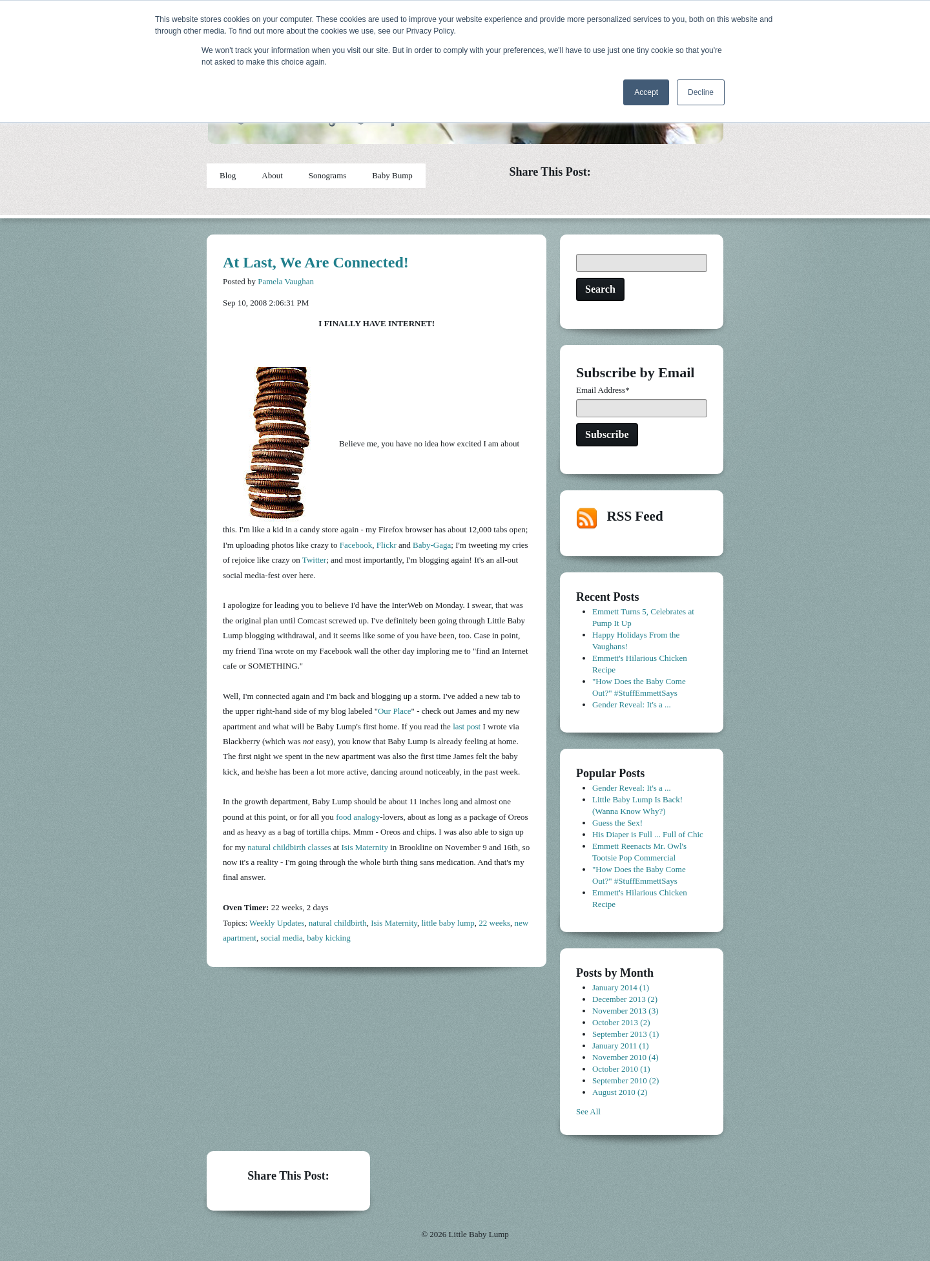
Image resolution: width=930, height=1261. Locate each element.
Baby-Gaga (432, 545)
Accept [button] (646, 92)
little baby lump (447, 923)
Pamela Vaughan (286, 281)
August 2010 (619, 1092)
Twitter (314, 560)
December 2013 (624, 999)
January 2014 (620, 987)
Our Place (394, 711)
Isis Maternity (364, 847)
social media (281, 938)
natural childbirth (338, 923)
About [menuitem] (272, 175)
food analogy (358, 817)
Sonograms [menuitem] (328, 175)
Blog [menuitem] (228, 175)
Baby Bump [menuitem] (392, 175)
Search (600, 289)
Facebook (356, 545)
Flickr (387, 545)
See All (588, 1111)
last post (466, 726)
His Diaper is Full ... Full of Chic (647, 834)
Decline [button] (701, 92)
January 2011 (620, 1045)
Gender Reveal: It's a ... (631, 704)
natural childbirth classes (289, 847)
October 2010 (621, 1069)
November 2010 (625, 1057)
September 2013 (625, 1034)
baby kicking (329, 938)
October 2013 (621, 1022)
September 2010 (625, 1080)
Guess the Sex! (617, 823)
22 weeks (494, 923)
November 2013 (625, 1011)
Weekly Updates (276, 923)
